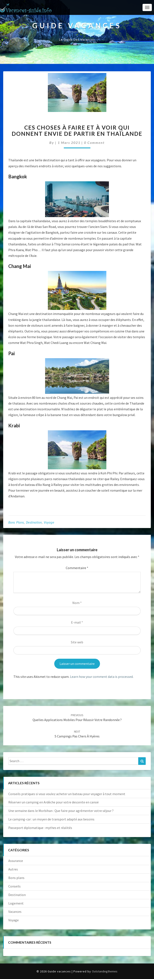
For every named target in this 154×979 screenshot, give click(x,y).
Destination (34, 522)
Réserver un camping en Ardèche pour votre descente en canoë (53, 802)
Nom (77, 603)
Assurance (15, 861)
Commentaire (77, 568)
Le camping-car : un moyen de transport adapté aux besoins (51, 819)
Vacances (14, 911)
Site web (77, 642)
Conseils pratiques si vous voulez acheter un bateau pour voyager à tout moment (66, 794)
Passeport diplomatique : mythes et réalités (40, 828)
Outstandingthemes (104, 971)
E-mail (77, 622)
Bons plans (16, 522)
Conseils (14, 886)
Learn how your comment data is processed (101, 676)
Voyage (49, 522)
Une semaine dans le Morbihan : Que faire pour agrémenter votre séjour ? (61, 811)
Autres (13, 869)
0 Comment (94, 142)
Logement (16, 903)
